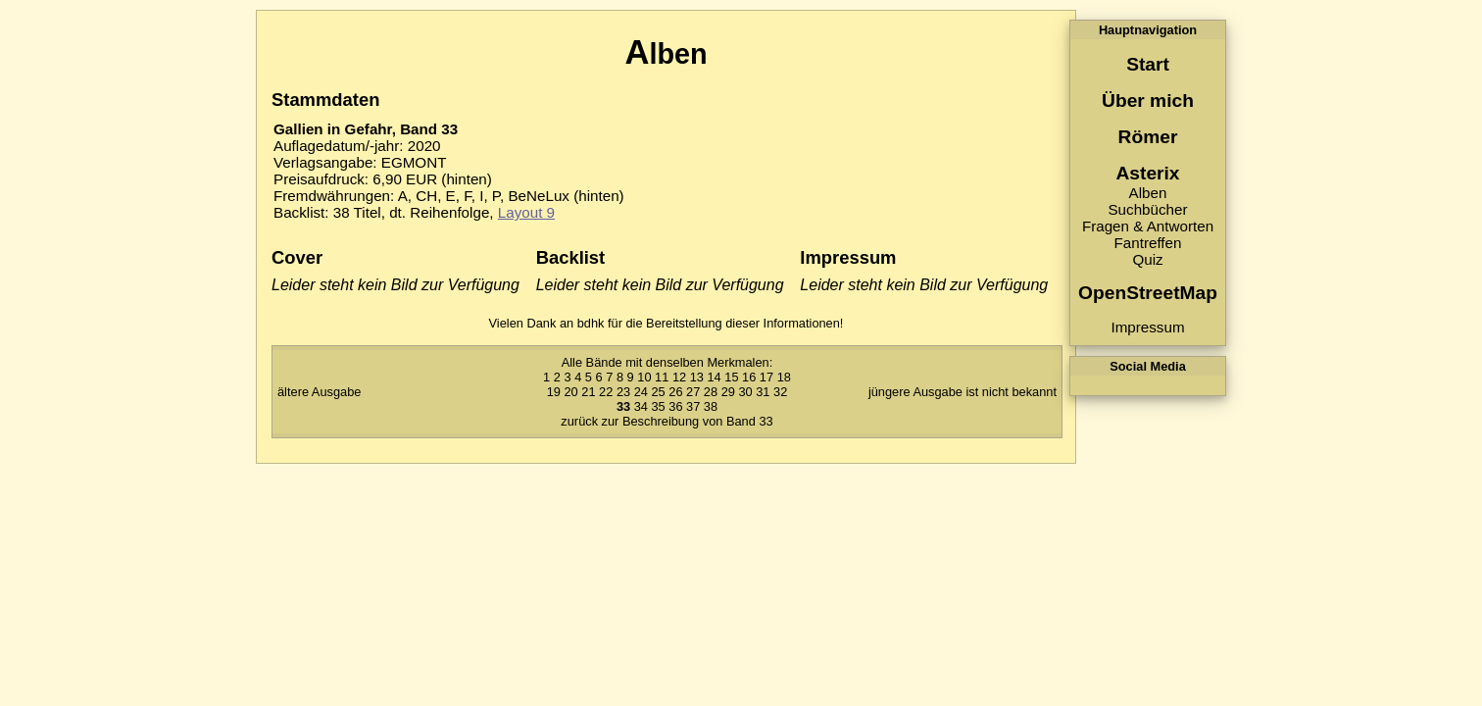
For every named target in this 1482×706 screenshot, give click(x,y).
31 (762, 391)
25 (658, 391)
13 (697, 377)
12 (679, 377)
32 (780, 391)
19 (554, 391)
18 (784, 377)
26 (675, 391)
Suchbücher (1147, 209)
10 (644, 377)
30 (745, 391)
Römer (1148, 136)
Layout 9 (526, 212)
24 (641, 391)
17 (766, 377)
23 (623, 391)
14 (713, 377)
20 (570, 391)
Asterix (1147, 173)
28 (710, 391)
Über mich (1148, 100)
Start (1147, 64)
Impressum (1147, 327)
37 (693, 406)
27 (693, 391)
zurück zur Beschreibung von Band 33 (666, 421)
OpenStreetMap (1147, 292)
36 (675, 406)
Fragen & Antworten (1147, 226)
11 (661, 377)
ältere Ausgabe (319, 391)
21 (588, 391)
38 (710, 406)
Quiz (1147, 259)
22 (606, 391)
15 (731, 377)
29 (728, 391)
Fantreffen (1148, 242)
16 (749, 377)
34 (641, 406)
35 (658, 406)
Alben (1148, 192)
